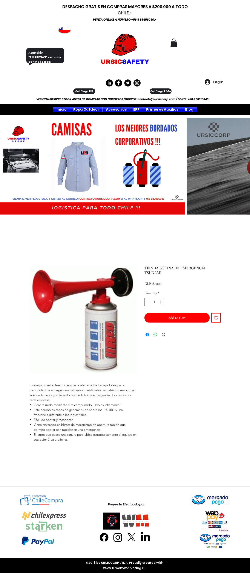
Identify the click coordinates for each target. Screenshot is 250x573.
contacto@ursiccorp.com (156, 99)
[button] (173, 43)
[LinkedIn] (145, 537)
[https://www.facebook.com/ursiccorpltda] (118, 82)
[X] (131, 537)
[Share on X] (163, 334)
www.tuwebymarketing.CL (124, 568)
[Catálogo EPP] (84, 91)
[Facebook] (104, 537)
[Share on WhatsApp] (155, 334)
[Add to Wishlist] (216, 318)
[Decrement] (148, 302)
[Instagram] (137, 82)
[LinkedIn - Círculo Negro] (109, 82)
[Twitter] (127, 82)
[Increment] (161, 302)
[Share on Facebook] (147, 334)
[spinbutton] (154, 302)
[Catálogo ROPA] (160, 91)
